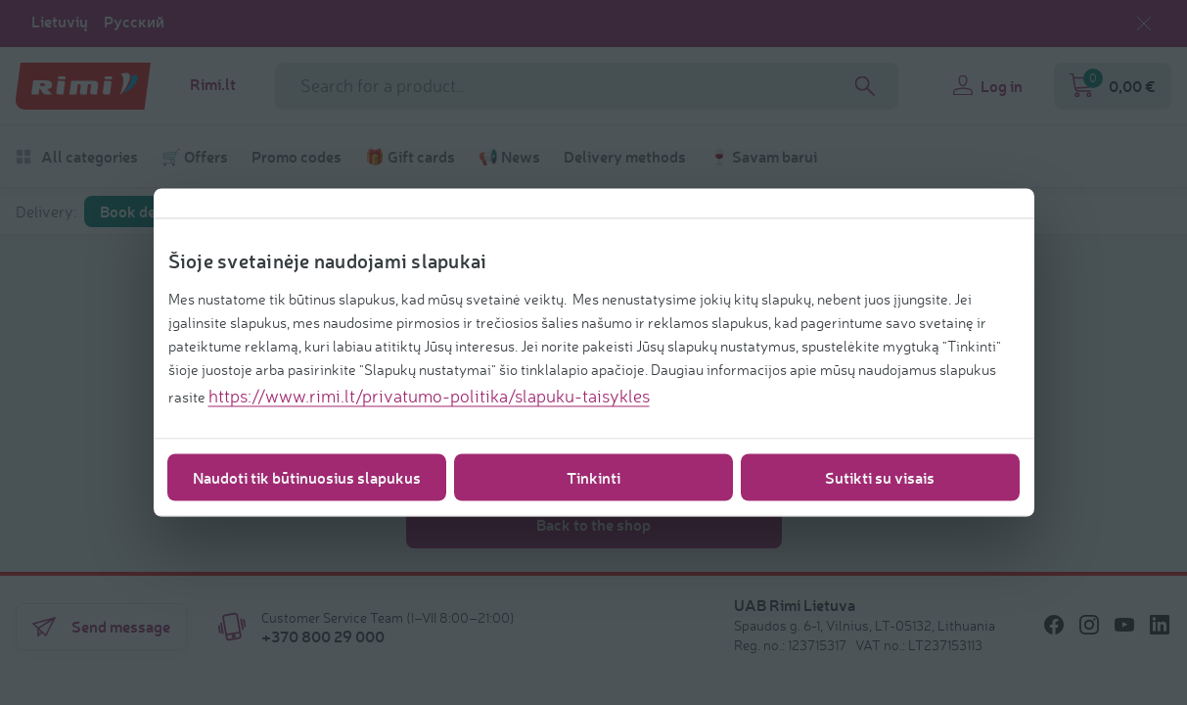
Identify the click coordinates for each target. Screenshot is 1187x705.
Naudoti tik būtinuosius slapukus (307, 477)
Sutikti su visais (880, 477)
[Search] (865, 86)
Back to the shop (593, 524)
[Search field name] (586, 86)
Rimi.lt (213, 84)
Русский (134, 21)
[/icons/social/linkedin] (1159, 624)
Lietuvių (59, 21)
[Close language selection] (1144, 23)
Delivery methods (625, 156)
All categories (77, 156)
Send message (101, 626)
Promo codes (296, 156)
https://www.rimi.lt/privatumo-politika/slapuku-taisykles (429, 395)
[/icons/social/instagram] (1089, 624)
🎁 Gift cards (410, 156)
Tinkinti (593, 477)
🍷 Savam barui (763, 156)
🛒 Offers (194, 156)
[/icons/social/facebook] (1054, 624)
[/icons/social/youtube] (1124, 624)
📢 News (509, 156)
